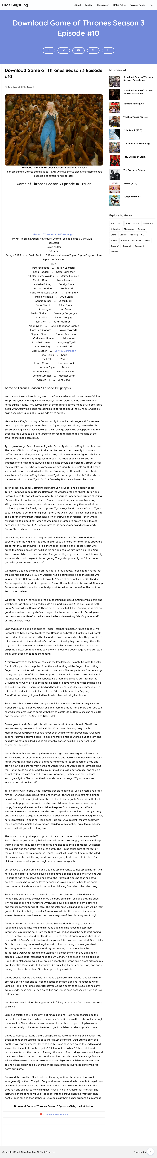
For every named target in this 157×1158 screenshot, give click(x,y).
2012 (120, 223)
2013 (23, 87)
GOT (143, 234)
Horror (114, 240)
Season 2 (127, 246)
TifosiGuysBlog (28, 1152)
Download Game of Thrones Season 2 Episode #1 (138, 92)
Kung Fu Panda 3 (132, 196)
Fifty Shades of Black (134, 156)
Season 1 (115, 246)
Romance (137, 240)
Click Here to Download (56, 1114)
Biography (129, 229)
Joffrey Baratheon (65, 350)
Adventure (148, 223)
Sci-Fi (147, 240)
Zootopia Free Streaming (136, 143)
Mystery (125, 240)
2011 (113, 223)
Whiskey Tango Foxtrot (135, 117)
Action (136, 223)
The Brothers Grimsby (134, 170)
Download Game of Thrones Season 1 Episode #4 (138, 79)
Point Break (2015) (132, 130)
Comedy (142, 229)
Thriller (114, 251)
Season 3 (30, 87)
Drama (123, 234)
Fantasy (134, 234)
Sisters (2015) (130, 183)
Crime (113, 234)
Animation (115, 229)
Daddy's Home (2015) (134, 103)
